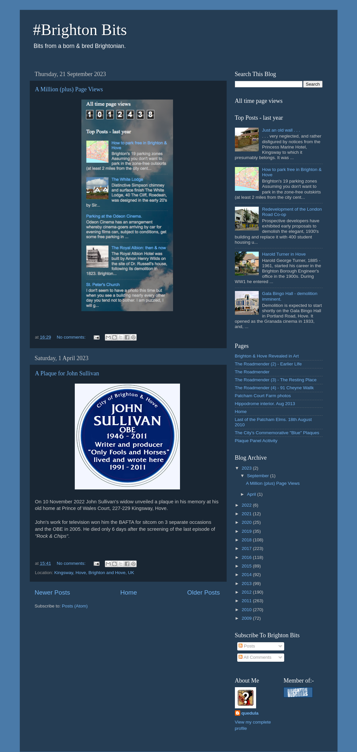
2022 (247, 505)
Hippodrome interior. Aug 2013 (265, 403)
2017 (247, 548)
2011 (247, 600)
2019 (247, 531)
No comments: (72, 337)
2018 (247, 539)
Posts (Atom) (75, 606)
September (258, 475)
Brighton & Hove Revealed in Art (267, 356)
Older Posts (203, 592)
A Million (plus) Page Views (69, 89)
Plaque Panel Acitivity (256, 440)
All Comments (255, 657)
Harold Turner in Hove (284, 254)
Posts (247, 646)
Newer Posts (52, 592)
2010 (247, 609)
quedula (250, 713)
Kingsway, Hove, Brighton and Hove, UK (94, 572)
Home (128, 592)
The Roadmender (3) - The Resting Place (276, 379)
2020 (247, 522)
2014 (247, 574)
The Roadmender (252, 371)
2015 (247, 566)
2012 (247, 592)
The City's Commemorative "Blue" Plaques (277, 432)
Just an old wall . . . (281, 130)
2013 (247, 583)
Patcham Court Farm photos (263, 395)
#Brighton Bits (80, 29)
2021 (247, 513)
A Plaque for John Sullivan (67, 373)
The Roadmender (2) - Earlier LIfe (268, 363)
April (252, 494)
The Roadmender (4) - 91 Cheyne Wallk (274, 387)
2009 (247, 618)
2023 (247, 468)
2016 (247, 557)
